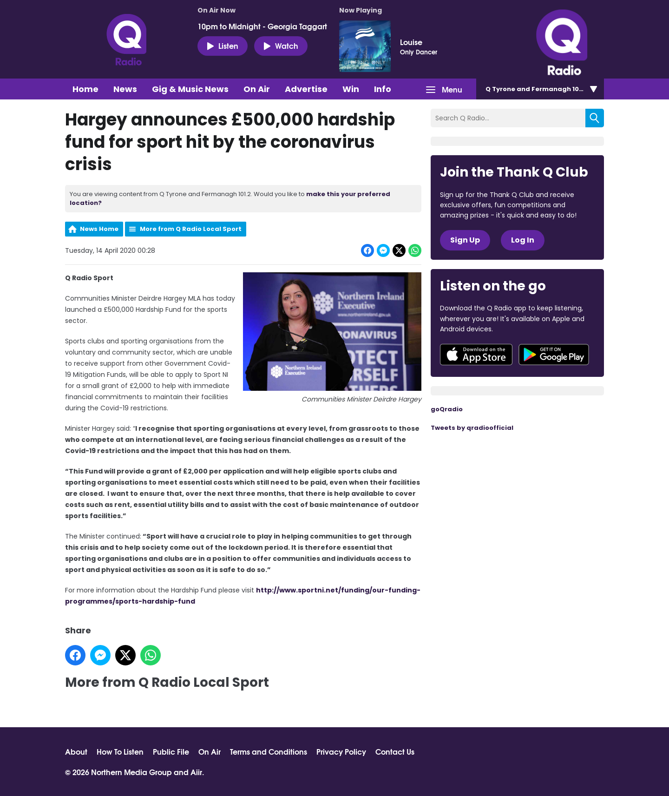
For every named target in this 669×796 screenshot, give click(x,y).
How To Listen (120, 751)
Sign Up (465, 240)
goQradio (447, 409)
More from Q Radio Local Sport (191, 228)
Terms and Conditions (268, 751)
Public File (171, 751)
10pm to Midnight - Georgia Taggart (262, 26)
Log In (522, 240)
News (125, 89)
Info (382, 89)
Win (350, 89)
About (76, 751)
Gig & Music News (190, 89)
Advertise (306, 89)
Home (85, 89)
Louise (411, 41)
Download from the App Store (476, 354)
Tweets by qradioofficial (472, 427)
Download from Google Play (553, 354)
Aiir (196, 771)
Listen (222, 45)
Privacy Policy (341, 751)
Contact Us (394, 751)
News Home (99, 228)
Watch (280, 45)
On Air (256, 89)
